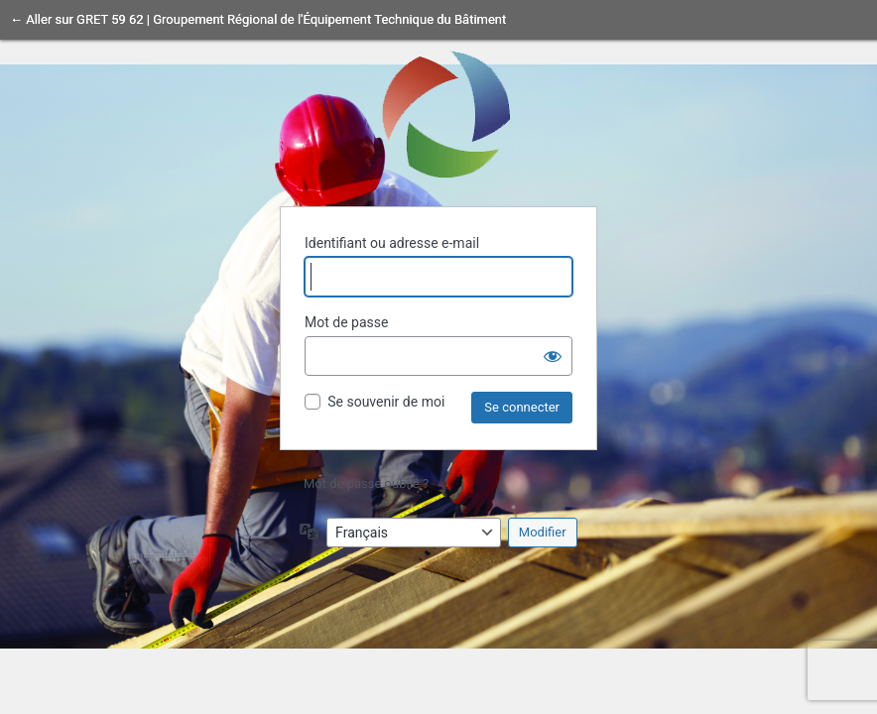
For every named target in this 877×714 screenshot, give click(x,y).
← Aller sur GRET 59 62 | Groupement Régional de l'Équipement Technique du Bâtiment (258, 19)
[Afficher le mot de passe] (552, 356)
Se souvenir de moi (385, 402)
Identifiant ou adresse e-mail (392, 243)
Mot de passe (346, 322)
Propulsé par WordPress (438, 113)
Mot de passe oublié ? (366, 483)
